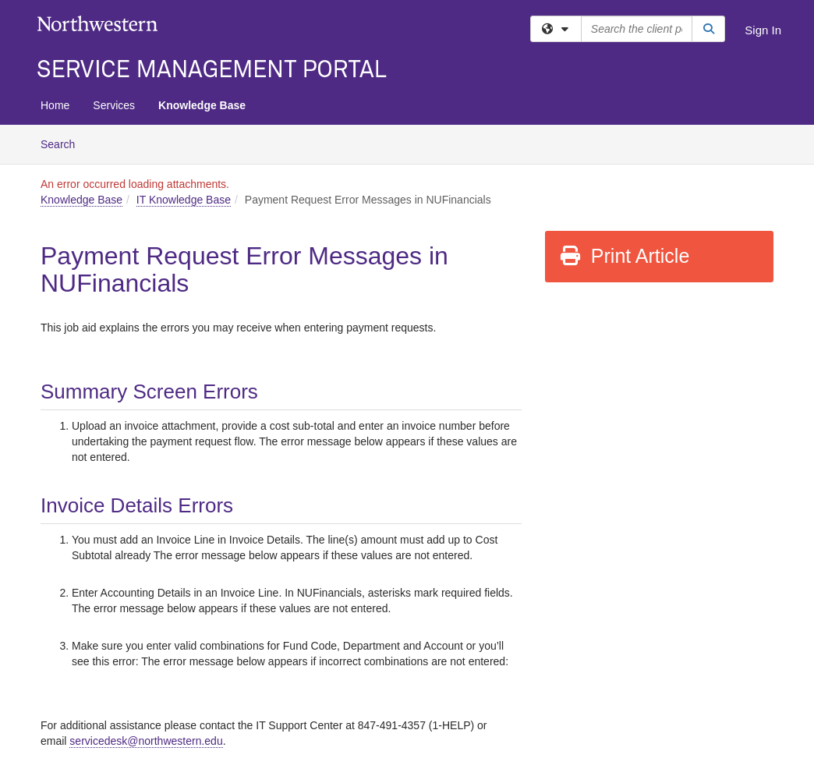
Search (64, 143)
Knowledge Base (202, 105)
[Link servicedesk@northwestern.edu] (145, 741)
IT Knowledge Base (183, 199)
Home (55, 105)
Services (114, 105)
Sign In (763, 30)
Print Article (624, 256)
